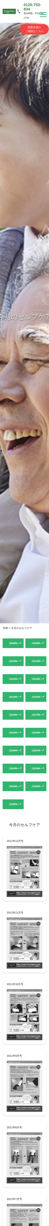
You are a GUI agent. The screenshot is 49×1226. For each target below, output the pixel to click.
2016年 (13, 714)
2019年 (36, 732)
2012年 (13, 678)
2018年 (13, 732)
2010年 (13, 661)
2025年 (36, 786)
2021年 (36, 750)
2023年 (36, 768)
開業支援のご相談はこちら (34, 29)
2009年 (36, 643)
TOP (5, 628)
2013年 (36, 678)
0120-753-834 (32, 7)
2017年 (36, 714)
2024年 (13, 786)
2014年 (13, 696)
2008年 (13, 643)
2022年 (13, 768)
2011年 (36, 661)
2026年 (13, 804)
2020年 (13, 750)
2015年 (36, 696)
